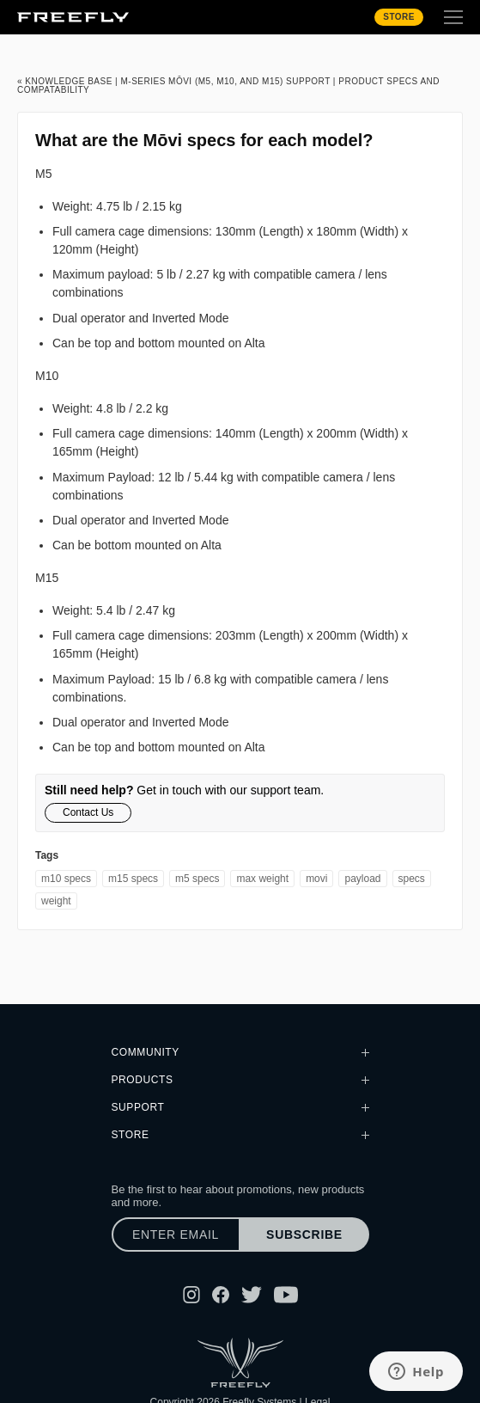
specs (411, 879)
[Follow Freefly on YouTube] (286, 1294)
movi (316, 879)
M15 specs (133, 879)
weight (56, 901)
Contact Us (88, 812)
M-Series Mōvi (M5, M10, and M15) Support (225, 81)
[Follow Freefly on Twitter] (251, 1294)
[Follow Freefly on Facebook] (220, 1294)
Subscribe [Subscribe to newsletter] (304, 1234)
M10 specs (66, 879)
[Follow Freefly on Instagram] (191, 1294)
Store (399, 16)
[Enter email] (176, 1234)
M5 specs (197, 879)
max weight (262, 879)
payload (362, 879)
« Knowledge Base (64, 81)
